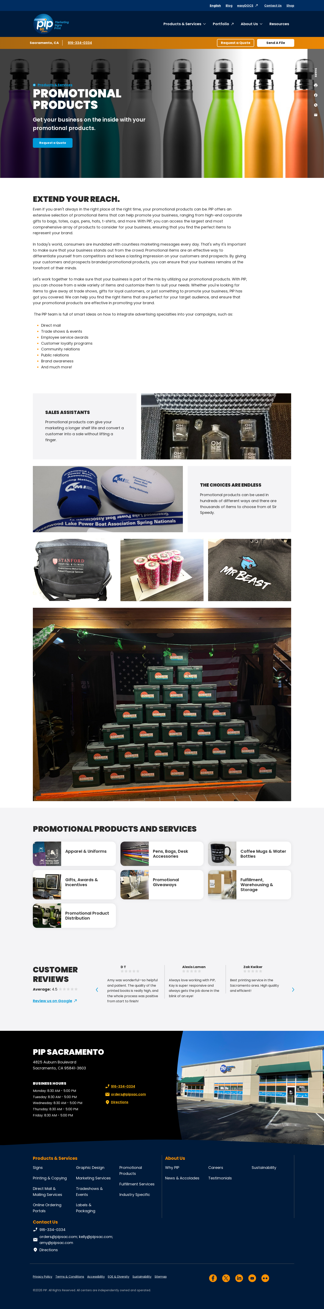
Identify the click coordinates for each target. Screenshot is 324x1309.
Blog (229, 6)
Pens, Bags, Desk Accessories (170, 853)
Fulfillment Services (137, 1184)
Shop (290, 6)
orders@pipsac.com (125, 1094)
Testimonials (220, 1178)
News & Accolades (182, 1178)
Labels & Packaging (85, 1207)
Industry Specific (134, 1194)
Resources (279, 23)
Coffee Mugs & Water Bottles (263, 853)
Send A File (275, 42)
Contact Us (273, 6)
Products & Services (182, 23)
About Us (249, 23)
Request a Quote (235, 42)
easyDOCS (245, 6)
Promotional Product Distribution (87, 915)
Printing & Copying (50, 1178)
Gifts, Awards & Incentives (81, 882)
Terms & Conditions (69, 1277)
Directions (116, 1102)
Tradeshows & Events (89, 1191)
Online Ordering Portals (47, 1207)
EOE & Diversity (118, 1277)
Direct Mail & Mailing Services (47, 1191)
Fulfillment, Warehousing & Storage (257, 885)
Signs (38, 1167)
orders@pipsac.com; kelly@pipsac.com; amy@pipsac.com (73, 1239)
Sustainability (264, 1167)
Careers (215, 1167)
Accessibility (96, 1277)
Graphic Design (90, 1167)
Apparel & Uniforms (86, 851)
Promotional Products (130, 1170)
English (215, 6)
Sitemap (161, 1277)
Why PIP (172, 1167)
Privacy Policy (42, 1277)
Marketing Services (93, 1178)
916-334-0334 (80, 42)
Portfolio (221, 23)
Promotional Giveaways (166, 882)
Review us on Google (52, 1000)
